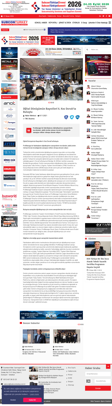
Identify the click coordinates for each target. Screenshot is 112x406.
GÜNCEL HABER (41, 23)
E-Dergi (84, 23)
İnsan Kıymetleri (96, 111)
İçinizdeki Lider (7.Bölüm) (99, 180)
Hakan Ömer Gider (97, 159)
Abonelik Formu (68, 16)
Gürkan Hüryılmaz (97, 136)
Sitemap (71, 385)
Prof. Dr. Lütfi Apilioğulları (96, 198)
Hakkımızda (52, 16)
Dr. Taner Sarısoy (97, 121)
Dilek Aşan (95, 101)
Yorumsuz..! (95, 218)
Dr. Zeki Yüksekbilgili (98, 130)
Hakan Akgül (95, 153)
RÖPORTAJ (53, 23)
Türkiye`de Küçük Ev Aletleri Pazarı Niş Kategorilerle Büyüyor (50, 376)
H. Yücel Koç (95, 146)
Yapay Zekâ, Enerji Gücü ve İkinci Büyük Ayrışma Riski (99, 191)
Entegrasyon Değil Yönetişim (97, 202)
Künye (59, 16)
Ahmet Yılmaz (96, 86)
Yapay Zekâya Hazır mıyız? (98, 173)
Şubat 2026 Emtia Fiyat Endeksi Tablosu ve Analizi (99, 140)
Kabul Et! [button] (32, 400)
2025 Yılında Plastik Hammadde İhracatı (98, 96)
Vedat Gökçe (95, 216)
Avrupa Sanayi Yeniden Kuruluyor (99, 211)
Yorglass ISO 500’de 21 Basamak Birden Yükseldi (34, 353)
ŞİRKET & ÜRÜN (65, 23)
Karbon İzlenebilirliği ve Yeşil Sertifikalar (99, 104)
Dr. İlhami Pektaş (97, 115)
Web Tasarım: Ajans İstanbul (101, 401)
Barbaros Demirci (97, 92)
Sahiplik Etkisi (96, 132)
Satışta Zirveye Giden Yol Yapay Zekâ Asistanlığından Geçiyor (99, 163)
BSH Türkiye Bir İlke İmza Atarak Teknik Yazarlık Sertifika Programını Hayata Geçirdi (98, 263)
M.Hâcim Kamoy (96, 117)
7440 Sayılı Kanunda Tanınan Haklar (98, 125)
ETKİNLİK (76, 23)
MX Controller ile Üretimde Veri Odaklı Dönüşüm (49, 383)
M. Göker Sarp (96, 169)
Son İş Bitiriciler (96, 149)
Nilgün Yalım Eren (97, 178)
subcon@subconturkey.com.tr (13, 384)
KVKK (70, 378)
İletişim (77, 16)
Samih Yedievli (96, 207)
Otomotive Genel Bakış (99, 88)
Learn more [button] (34, 394)
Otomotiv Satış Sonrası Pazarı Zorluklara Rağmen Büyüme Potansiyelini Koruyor (49, 391)
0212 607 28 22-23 (9, 379)
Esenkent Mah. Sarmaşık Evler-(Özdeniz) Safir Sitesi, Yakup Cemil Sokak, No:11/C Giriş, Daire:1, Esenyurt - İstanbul (13, 371)
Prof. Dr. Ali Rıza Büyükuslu (97, 185)
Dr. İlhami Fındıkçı (97, 109)
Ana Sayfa (42, 16)
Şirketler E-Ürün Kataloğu (98, 23)
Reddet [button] (13, 400)
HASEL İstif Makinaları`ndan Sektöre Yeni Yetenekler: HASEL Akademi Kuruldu (66, 354)
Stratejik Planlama (97, 155)
